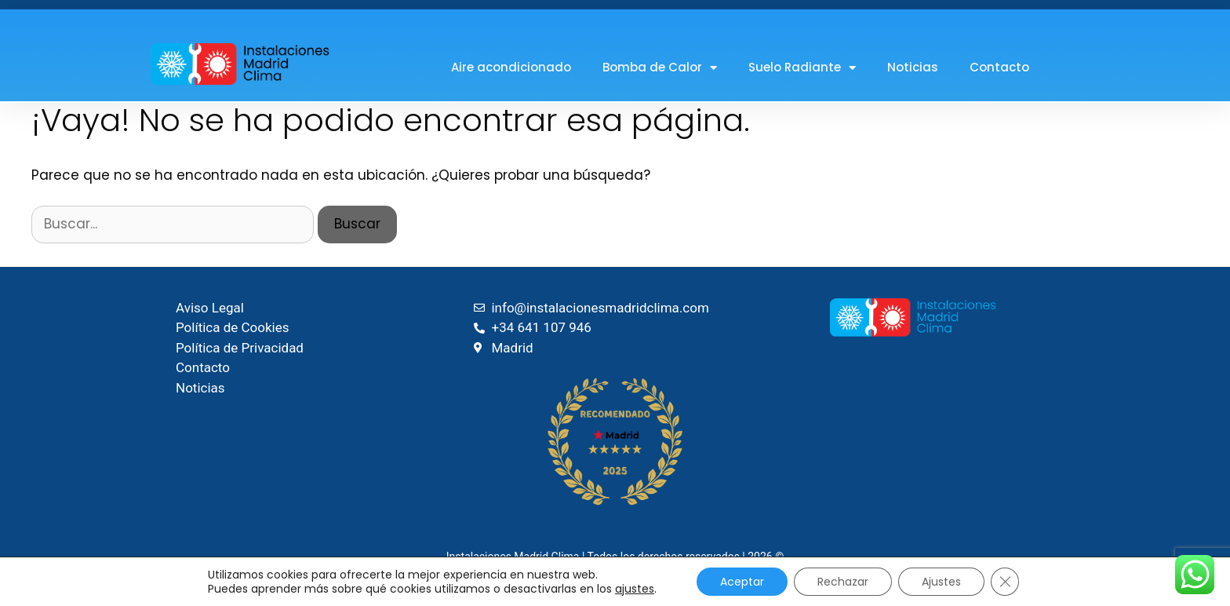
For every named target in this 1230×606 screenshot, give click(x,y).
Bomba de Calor (659, 68)
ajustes (634, 589)
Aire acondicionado (511, 67)
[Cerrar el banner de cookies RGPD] (1005, 582)
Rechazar (842, 582)
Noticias (912, 67)
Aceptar (742, 582)
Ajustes (941, 582)
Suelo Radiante (802, 68)
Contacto (999, 67)
